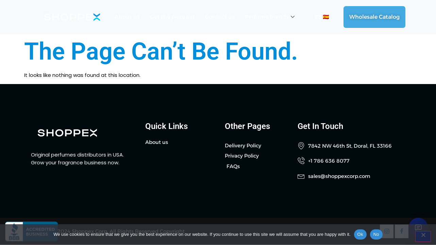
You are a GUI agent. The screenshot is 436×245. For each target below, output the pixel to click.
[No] (423, 236)
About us (127, 17)
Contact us (220, 17)
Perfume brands (270, 17)
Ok (360, 234)
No (376, 234)
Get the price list (172, 17)
